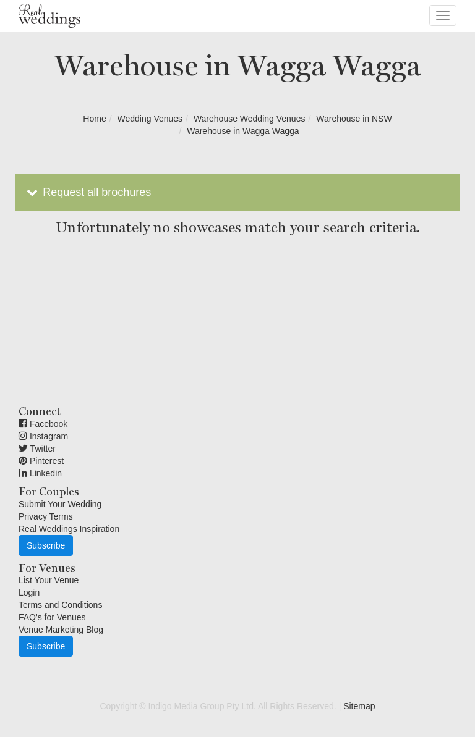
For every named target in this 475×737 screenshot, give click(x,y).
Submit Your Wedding (60, 504)
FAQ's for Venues (52, 617)
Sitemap (359, 706)
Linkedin (40, 473)
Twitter (37, 448)
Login (29, 592)
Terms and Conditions (60, 605)
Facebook (43, 424)
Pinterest (41, 461)
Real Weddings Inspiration (69, 529)
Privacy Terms (46, 516)
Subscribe (46, 545)
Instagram (43, 436)
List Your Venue (49, 580)
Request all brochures (87, 192)
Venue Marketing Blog (61, 629)
